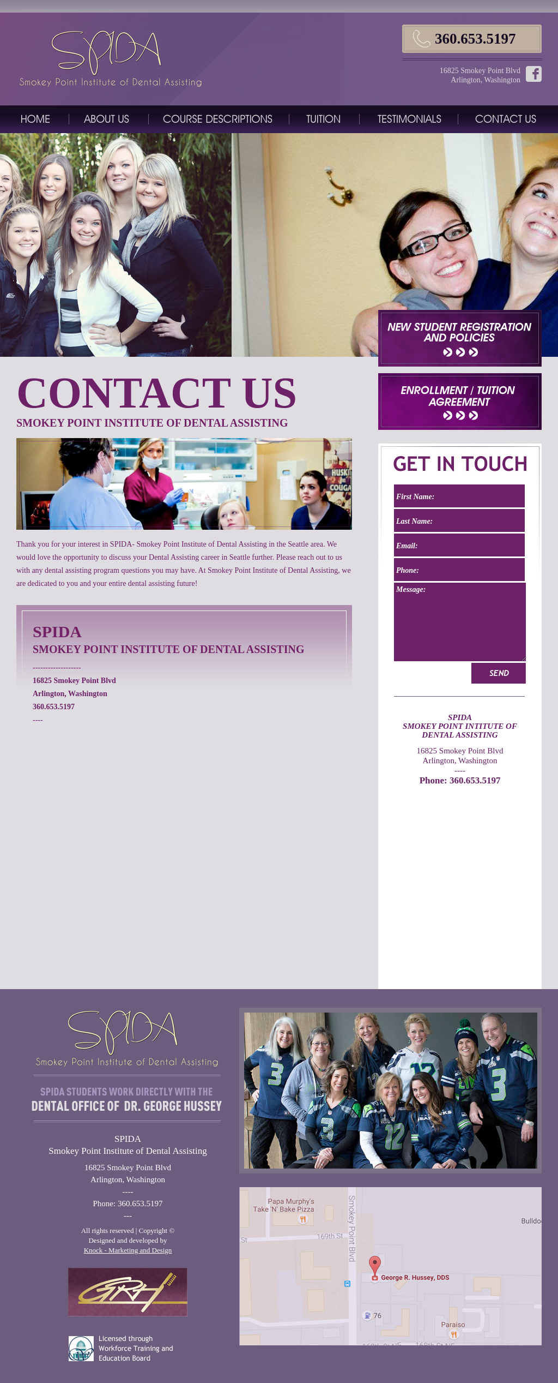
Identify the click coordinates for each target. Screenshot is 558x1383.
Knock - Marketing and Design (128, 1250)
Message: (460, 622)
